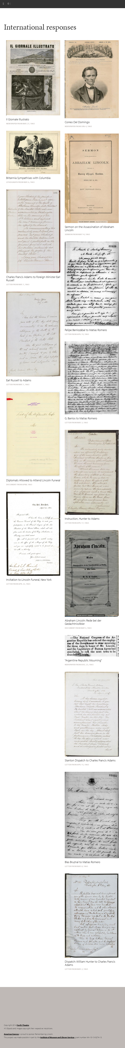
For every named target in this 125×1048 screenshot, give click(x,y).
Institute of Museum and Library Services (57, 1037)
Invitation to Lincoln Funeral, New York (29, 579)
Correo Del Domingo (77, 122)
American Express (11, 1034)
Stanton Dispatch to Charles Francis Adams (90, 760)
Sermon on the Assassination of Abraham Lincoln (89, 228)
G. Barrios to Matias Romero (81, 418)
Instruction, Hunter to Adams (82, 519)
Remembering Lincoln (24, 1008)
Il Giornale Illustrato (17, 119)
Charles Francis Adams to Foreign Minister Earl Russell (33, 278)
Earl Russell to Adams (18, 380)
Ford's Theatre (23, 1025)
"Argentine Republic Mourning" (83, 660)
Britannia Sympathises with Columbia (28, 178)
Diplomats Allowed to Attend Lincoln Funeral (33, 480)
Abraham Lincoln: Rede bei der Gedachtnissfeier (83, 622)
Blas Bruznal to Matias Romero (82, 862)
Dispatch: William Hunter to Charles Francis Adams (90, 963)
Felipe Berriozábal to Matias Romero (86, 330)
